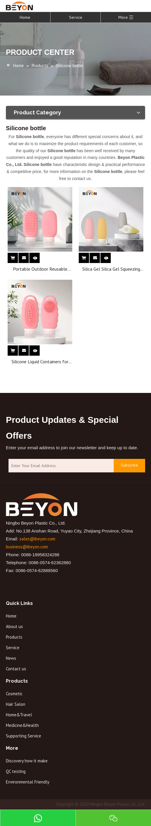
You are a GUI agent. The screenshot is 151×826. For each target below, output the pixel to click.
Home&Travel (19, 715)
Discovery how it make (27, 761)
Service (75, 17)
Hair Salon (15, 704)
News (11, 658)
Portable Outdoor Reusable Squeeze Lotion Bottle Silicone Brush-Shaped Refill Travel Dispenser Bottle (40, 269)
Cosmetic (14, 693)
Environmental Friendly (27, 782)
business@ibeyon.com (27, 546)
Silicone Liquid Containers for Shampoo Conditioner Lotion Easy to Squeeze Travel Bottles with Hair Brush (40, 362)
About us (14, 626)
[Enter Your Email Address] (60, 465)
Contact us (16, 668)
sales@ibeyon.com (37, 539)
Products (14, 637)
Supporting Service (23, 736)
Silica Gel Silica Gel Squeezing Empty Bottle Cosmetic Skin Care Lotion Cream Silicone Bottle (111, 269)
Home (25, 17)
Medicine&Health (22, 725)
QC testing (16, 771)
